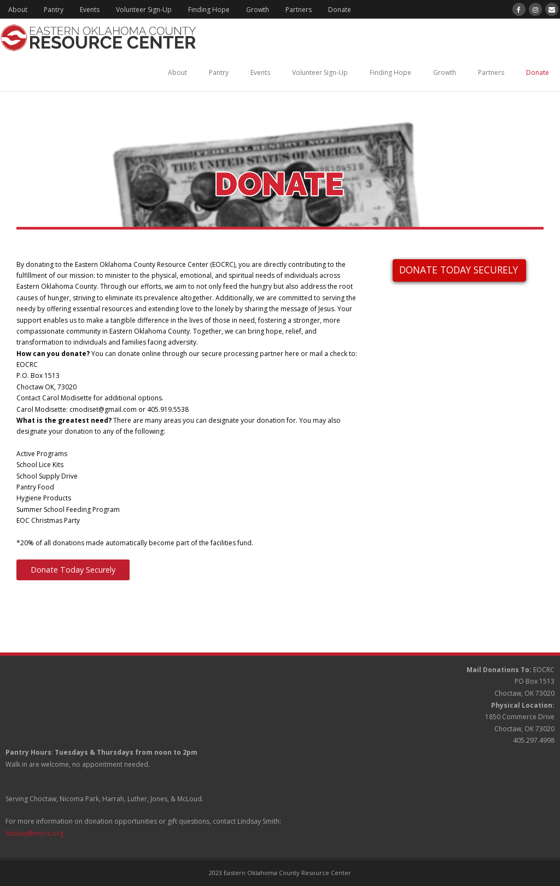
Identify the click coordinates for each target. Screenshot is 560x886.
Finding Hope (209, 9)
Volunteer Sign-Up (144, 9)
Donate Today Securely (73, 569)
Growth (257, 9)
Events (90, 9)
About (17, 9)
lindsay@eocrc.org (34, 833)
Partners (298, 9)
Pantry (53, 9)
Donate (339, 9)
